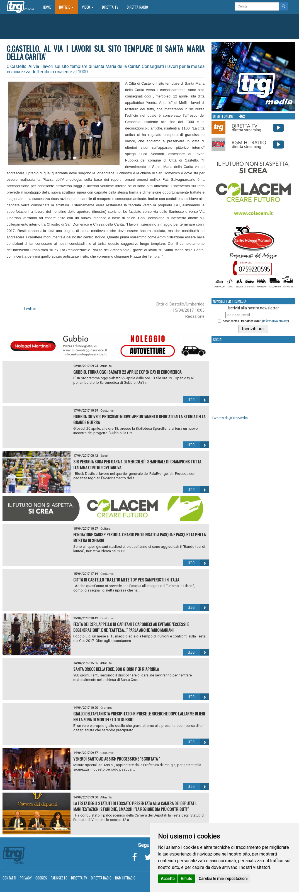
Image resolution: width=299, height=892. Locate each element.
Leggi (198, 399)
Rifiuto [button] (186, 878)
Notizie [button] (66, 7)
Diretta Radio (137, 7)
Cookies (41, 878)
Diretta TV (110, 7)
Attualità (106, 366)
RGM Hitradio (125, 878)
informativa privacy (275, 320)
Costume (107, 410)
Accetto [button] (168, 878)
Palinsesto (59, 878)
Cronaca (106, 708)
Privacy (26, 878)
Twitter (29, 308)
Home (49, 7)
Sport (104, 456)
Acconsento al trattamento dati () (256, 320)
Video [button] (88, 7)
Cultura (105, 529)
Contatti (9, 878)
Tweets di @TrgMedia (230, 418)
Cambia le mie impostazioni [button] (223, 878)
